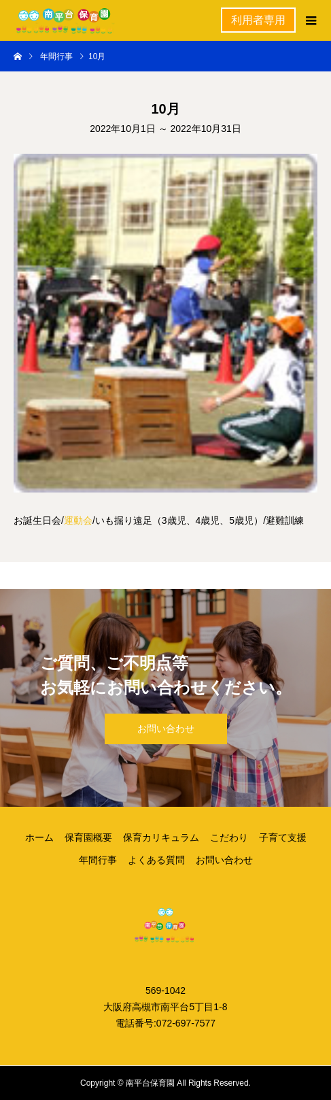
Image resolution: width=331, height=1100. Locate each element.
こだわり (229, 837)
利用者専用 (258, 20)
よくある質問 (156, 859)
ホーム (39, 837)
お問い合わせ (165, 728)
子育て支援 (283, 837)
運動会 (78, 520)
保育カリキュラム (161, 837)
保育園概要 (88, 837)
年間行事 (98, 859)
